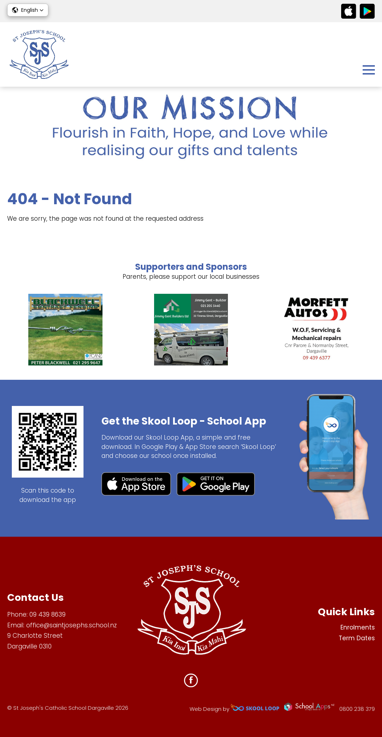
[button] (28, 10)
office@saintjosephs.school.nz (71, 625)
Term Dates (357, 638)
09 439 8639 (47, 614)
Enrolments (357, 627)
